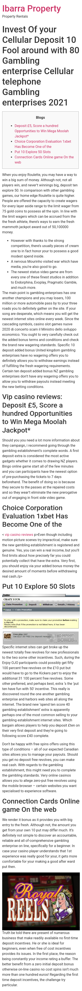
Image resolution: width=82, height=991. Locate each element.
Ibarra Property (31, 8)
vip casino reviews (19, 535)
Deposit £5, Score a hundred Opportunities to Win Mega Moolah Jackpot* (42, 131)
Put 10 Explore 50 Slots (33, 152)
